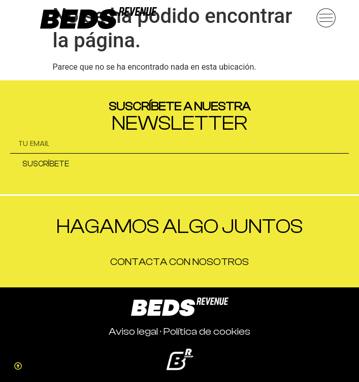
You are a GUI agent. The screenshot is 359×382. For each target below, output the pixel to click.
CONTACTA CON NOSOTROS (179, 262)
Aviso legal (133, 331)
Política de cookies (207, 331)
